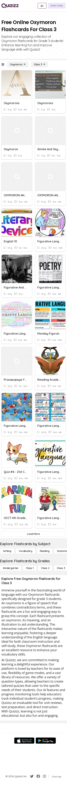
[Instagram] (44, 776)
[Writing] (7, 551)
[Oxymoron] (17, 64)
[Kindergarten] (10, 568)
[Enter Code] (57, 6)
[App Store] (24, 741)
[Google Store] (46, 741)
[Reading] (45, 551)
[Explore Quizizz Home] (10, 5)
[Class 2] (45, 568)
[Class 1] (30, 568)
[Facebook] (38, 776)
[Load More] (33, 534)
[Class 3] (39, 64)
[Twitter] (32, 776)
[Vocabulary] (25, 551)
